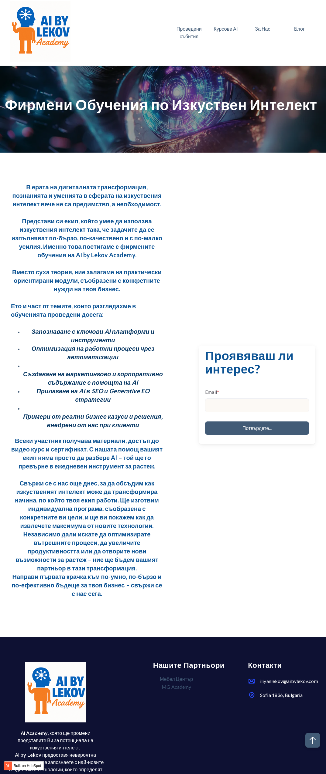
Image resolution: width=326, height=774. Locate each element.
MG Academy (176, 687)
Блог (299, 29)
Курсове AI (226, 29)
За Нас (262, 29)
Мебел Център (176, 679)
